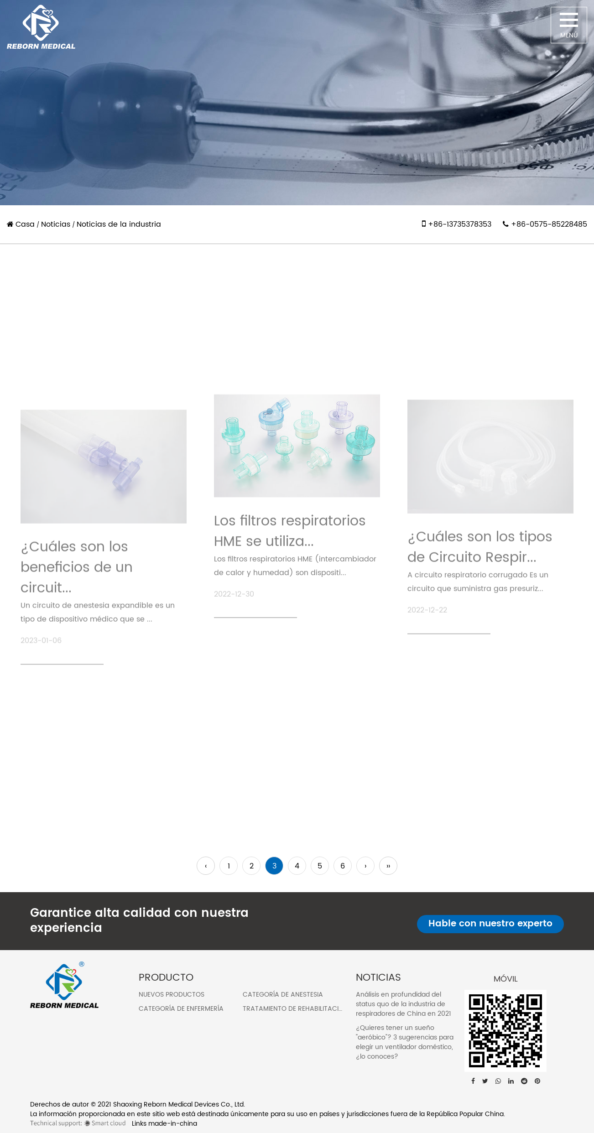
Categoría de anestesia (283, 994)
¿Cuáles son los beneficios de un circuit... (77, 637)
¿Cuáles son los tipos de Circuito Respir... (479, 611)
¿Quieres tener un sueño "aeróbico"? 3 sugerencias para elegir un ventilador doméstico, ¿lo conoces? (404, 1042)
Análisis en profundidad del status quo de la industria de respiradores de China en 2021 (403, 1004)
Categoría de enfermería (181, 1008)
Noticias (55, 224)
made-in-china (172, 1123)
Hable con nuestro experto (490, 923)
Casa (25, 224)
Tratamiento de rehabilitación (295, 1008)
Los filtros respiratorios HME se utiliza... (290, 593)
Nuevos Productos (171, 994)
